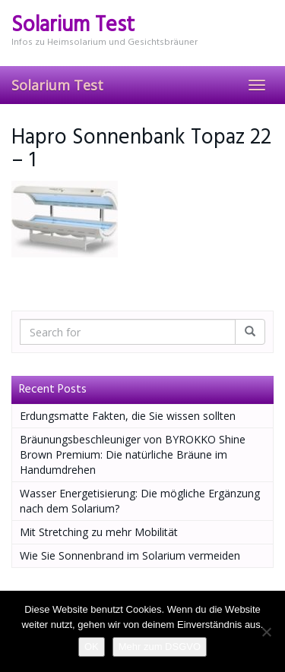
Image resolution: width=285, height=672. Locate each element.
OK (91, 646)
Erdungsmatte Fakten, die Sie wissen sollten (128, 416)
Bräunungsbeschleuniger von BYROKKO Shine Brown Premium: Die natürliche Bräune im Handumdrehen (132, 454)
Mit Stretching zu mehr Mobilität (99, 532)
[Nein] (266, 631)
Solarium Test (57, 85)
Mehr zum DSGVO (160, 646)
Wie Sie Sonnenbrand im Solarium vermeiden (130, 555)
